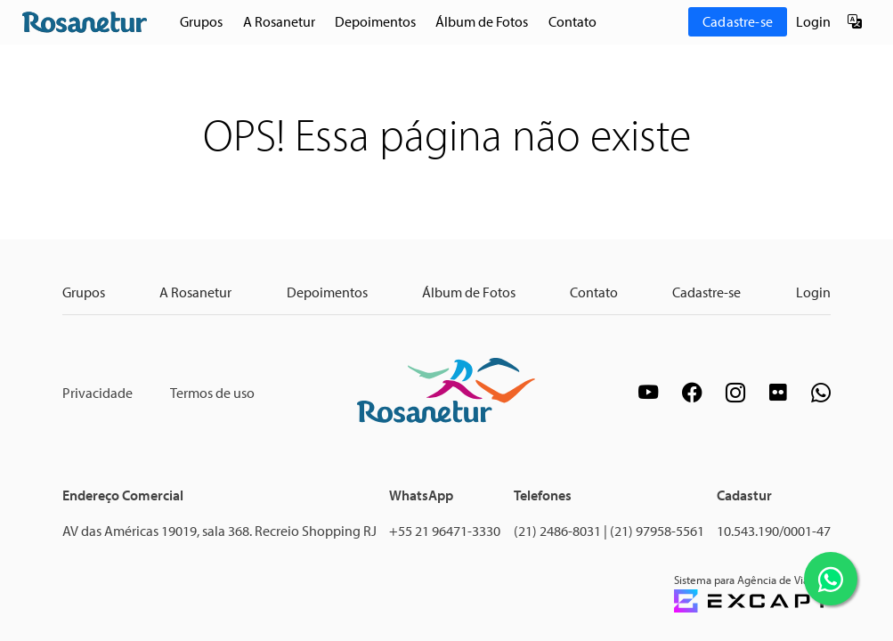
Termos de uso (212, 393)
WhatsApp (421, 495)
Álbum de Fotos (481, 21)
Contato (572, 21)
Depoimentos (375, 21)
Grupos (201, 21)
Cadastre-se (737, 21)
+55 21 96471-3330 (444, 531)
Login (813, 21)
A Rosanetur (279, 21)
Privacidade (97, 393)
